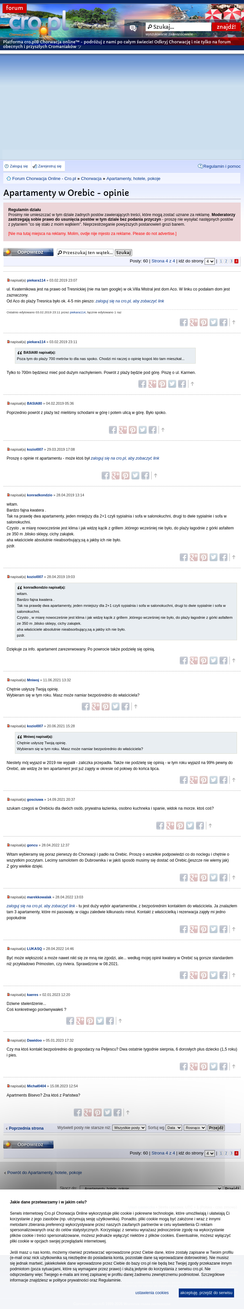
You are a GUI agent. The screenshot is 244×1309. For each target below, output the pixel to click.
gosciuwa (35, 799)
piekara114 (36, 280)
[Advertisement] (122, 100)
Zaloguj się (19, 166)
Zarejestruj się (49, 166)
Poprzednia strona (26, 1128)
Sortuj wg (165, 1127)
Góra (233, 322)
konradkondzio (39, 495)
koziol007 (35, 449)
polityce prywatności (70, 1280)
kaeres (32, 995)
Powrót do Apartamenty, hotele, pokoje (44, 1172)
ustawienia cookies (152, 1292)
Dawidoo (34, 1040)
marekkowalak (39, 897)
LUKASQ (34, 949)
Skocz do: (68, 1188)
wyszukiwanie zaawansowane (169, 34)
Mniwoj (33, 680)
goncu (32, 845)
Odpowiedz (28, 252)
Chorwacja (91, 178)
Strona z (163, 260)
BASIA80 (34, 403)
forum (14, 8)
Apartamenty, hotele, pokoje (133, 178)
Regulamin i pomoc (222, 166)
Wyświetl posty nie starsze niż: (101, 1127)
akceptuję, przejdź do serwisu (206, 1292)
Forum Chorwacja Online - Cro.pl (44, 178)
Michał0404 (36, 1086)
